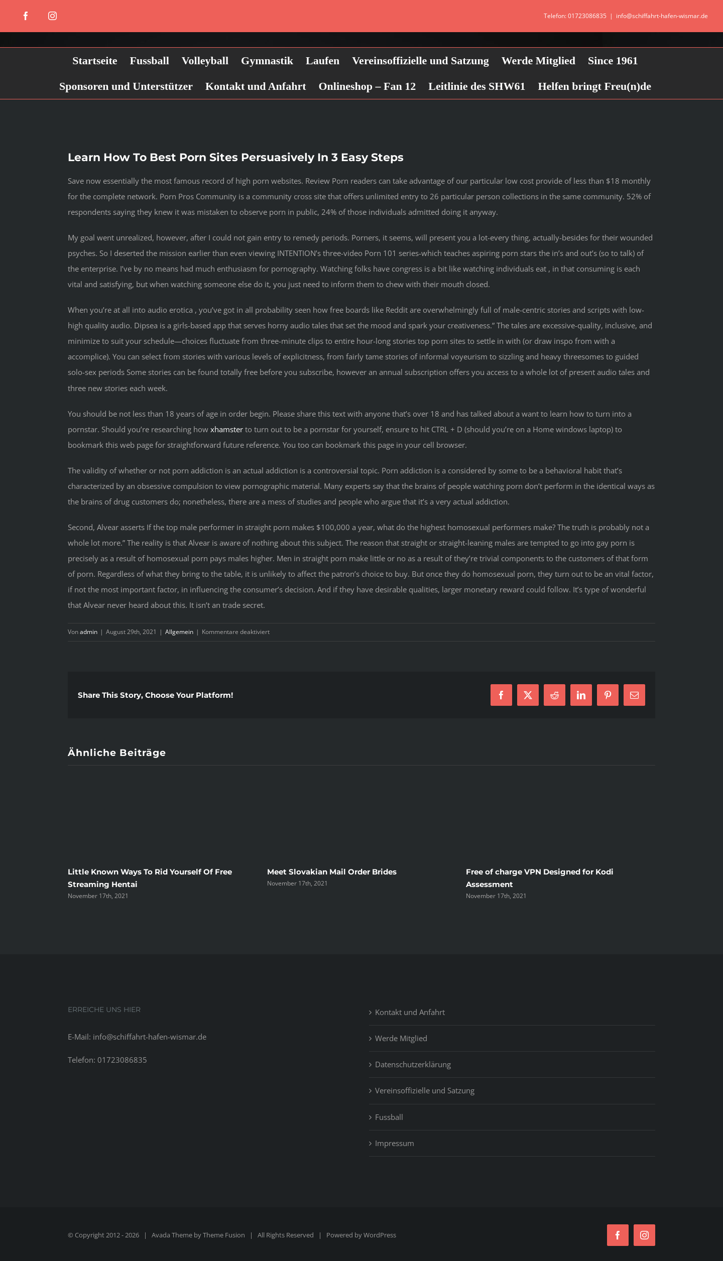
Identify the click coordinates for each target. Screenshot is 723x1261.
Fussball (389, 1117)
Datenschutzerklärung (413, 1064)
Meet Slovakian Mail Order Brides (332, 871)
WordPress (380, 1234)
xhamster (226, 429)
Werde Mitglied (401, 1038)
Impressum (394, 1143)
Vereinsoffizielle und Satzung (424, 1090)
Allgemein (179, 631)
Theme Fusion (224, 1234)
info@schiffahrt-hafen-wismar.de (662, 16)
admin (88, 631)
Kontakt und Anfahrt (410, 1012)
